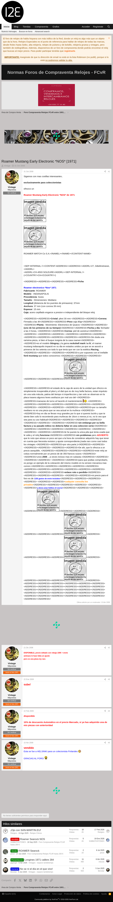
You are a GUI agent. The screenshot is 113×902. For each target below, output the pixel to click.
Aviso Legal (57, 894)
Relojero (13, 833)
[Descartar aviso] (108, 38)
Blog (16, 26)
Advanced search (42, 31)
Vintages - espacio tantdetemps (41, 863)
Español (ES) (9, 894)
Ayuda (104, 894)
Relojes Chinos (36, 833)
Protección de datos (72, 894)
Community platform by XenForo (56, 899)
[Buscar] (109, 26)
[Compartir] (105, 171)
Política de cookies (91, 894)
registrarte (69, 51)
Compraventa (41, 26)
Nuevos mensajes (9, 31)
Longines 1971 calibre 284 (39, 859)
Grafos (56, 26)
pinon (12, 854)
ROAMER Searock (29, 850)
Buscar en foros (25, 31)
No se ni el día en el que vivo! (36, 869)
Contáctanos (44, 894)
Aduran (101, 862)
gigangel (13, 863)
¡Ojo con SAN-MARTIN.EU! (25, 830)
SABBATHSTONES (18, 842)
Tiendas (26, 26)
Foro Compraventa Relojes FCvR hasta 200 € (45, 854)
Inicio (6, 26)
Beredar (13, 872)
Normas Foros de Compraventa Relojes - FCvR (57, 72)
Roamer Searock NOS (32, 839)
